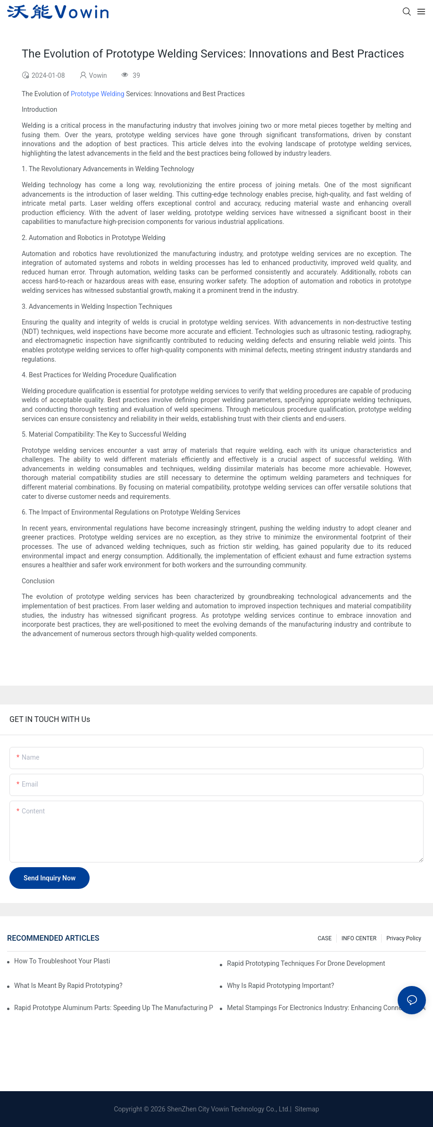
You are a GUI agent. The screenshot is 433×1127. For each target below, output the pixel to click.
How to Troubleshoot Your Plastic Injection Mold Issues (62, 961)
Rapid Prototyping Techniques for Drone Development (306, 963)
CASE (324, 938)
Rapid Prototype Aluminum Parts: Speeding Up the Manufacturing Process (113, 1007)
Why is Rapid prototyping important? (280, 985)
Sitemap (306, 1109)
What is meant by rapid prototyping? (68, 985)
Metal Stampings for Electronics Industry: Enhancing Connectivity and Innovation (326, 1007)
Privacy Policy (403, 938)
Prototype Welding (98, 94)
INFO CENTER (358, 938)
